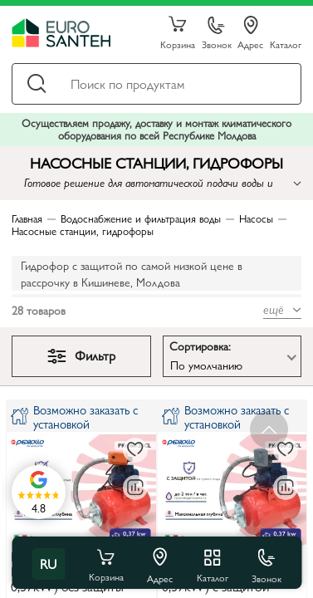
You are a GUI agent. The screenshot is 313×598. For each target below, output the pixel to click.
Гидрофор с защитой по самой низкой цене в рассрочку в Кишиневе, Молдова (131, 273)
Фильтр (81, 355)
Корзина (177, 33)
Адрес (250, 33)
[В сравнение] (135, 487)
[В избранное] (135, 450)
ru (48, 563)
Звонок (217, 34)
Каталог (285, 44)
